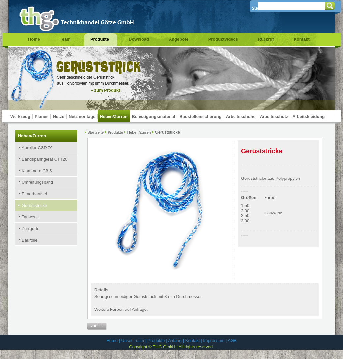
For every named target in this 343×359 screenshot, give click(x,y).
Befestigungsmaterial (153, 116)
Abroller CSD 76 (37, 147)
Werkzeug (20, 116)
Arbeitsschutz (274, 116)
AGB (232, 340)
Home (34, 39)
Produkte (99, 39)
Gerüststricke (34, 205)
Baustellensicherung (200, 116)
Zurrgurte (30, 228)
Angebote (179, 39)
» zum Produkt (105, 90)
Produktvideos (223, 39)
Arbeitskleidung (308, 116)
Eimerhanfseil (34, 193)
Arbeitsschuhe (241, 116)
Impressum (213, 340)
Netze (58, 116)
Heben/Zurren (113, 116)
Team (65, 39)
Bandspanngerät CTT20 (44, 159)
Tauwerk (30, 216)
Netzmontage (82, 116)
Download (139, 39)
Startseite (95, 132)
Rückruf (266, 39)
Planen (41, 116)
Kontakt (302, 39)
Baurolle (30, 240)
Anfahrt (175, 340)
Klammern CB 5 (37, 170)
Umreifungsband (37, 182)
